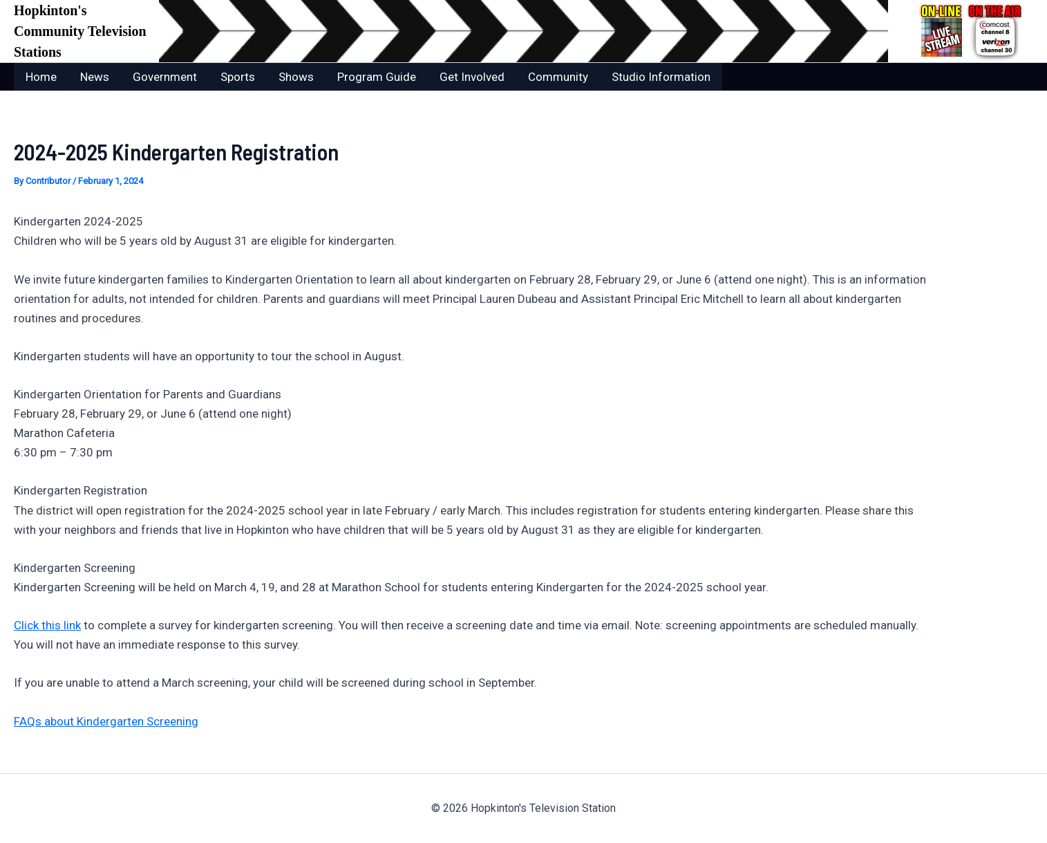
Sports (237, 77)
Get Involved (472, 77)
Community (558, 77)
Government (165, 77)
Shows (296, 77)
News (94, 77)
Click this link (47, 625)
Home (41, 77)
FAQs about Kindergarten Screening (106, 721)
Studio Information (661, 77)
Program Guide (376, 77)
